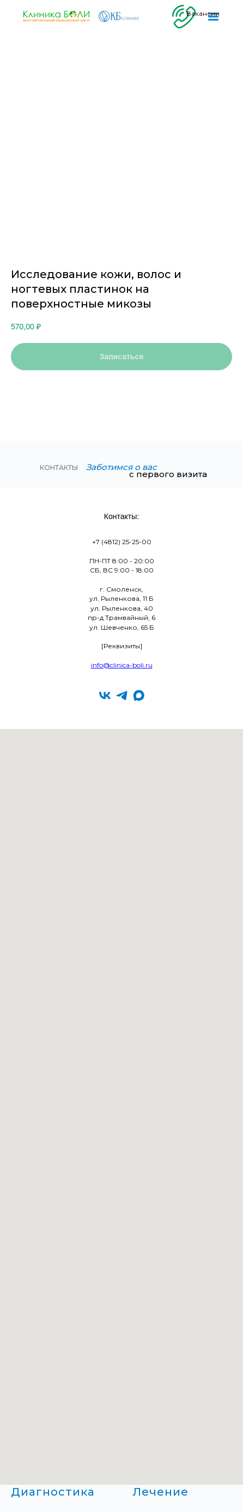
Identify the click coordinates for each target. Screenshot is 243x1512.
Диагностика (53, 1491)
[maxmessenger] (138, 695)
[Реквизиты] (121, 646)
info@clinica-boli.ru (122, 665)
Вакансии (203, 13)
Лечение (160, 1491)
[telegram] (122, 695)
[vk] (105, 695)
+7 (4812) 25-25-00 (121, 542)
